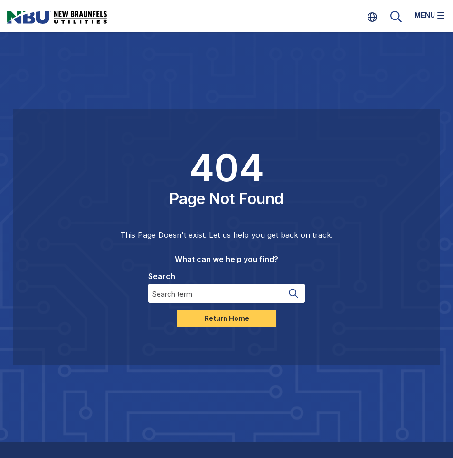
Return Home (226, 318)
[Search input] (214, 293)
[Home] (69, 16)
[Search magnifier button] (293, 293)
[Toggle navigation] (429, 16)
